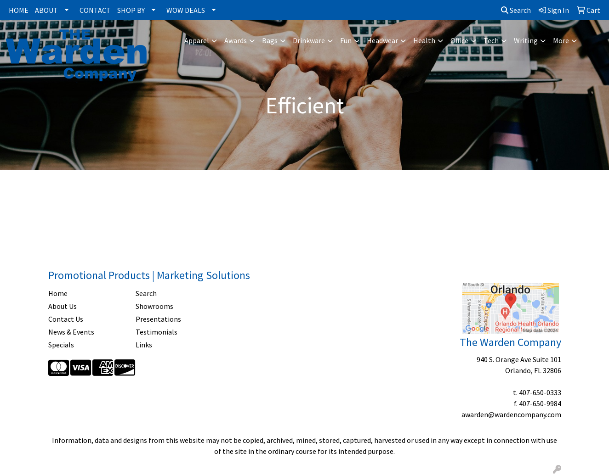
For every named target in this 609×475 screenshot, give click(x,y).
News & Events (71, 331)
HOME (18, 10)
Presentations (158, 319)
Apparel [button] (196, 40)
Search (516, 10)
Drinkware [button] (309, 40)
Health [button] (424, 40)
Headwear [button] (382, 40)
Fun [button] (346, 40)
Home (58, 293)
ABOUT (46, 10)
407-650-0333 (540, 392)
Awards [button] (235, 40)
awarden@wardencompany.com (511, 414)
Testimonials (156, 331)
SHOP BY (131, 10)
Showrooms (154, 306)
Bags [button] (270, 40)
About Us (62, 306)
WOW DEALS (185, 10)
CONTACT (95, 10)
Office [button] (459, 40)
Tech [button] (491, 40)
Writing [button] (526, 40)
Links (144, 344)
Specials (61, 344)
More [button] (561, 40)
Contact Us (65, 319)
